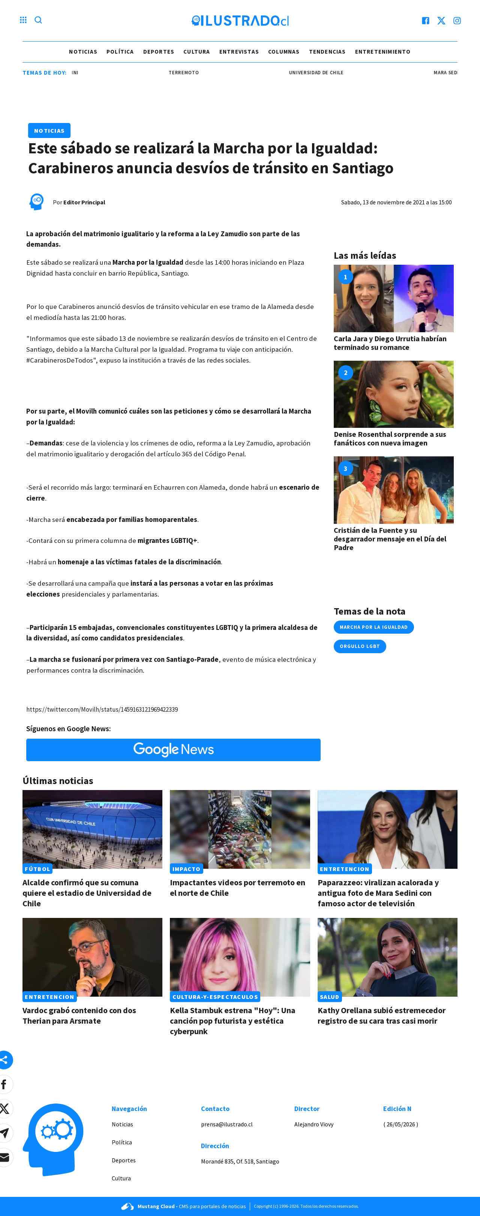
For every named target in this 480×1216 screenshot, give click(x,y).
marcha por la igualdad (374, 627)
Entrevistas (239, 51)
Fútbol (37, 869)
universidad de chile (326, 72)
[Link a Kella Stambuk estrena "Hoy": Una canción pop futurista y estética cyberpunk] (240, 957)
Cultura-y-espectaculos (215, 996)
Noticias (83, 51)
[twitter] (441, 20)
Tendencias (327, 51)
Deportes (159, 51)
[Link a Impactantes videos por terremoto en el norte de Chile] (240, 829)
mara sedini (73, 72)
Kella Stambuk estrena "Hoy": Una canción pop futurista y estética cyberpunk (233, 1020)
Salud (329, 996)
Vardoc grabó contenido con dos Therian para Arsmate (79, 1015)
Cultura (196, 51)
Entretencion (344, 869)
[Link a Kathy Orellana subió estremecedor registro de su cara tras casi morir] (388, 957)
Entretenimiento (383, 51)
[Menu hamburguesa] (23, 20)
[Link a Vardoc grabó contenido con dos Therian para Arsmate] (92, 957)
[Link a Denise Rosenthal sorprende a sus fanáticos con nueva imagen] (394, 394)
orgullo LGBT (360, 646)
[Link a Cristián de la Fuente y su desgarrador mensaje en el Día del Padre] (394, 490)
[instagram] (457, 20)
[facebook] (426, 20)
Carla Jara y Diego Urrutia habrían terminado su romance (390, 343)
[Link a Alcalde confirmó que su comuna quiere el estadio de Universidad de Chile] (92, 829)
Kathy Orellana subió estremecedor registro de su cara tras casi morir (382, 1015)
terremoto (194, 72)
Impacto (186, 869)
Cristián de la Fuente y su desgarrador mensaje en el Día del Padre (390, 538)
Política (120, 51)
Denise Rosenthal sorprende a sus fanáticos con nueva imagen (390, 438)
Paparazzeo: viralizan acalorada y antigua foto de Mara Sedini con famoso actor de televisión (378, 893)
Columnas (284, 51)
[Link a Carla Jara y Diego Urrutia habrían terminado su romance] (394, 298)
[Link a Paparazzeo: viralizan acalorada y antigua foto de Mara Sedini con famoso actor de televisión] (388, 829)
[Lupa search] (38, 20)
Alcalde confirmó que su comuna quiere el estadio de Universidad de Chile (87, 893)
